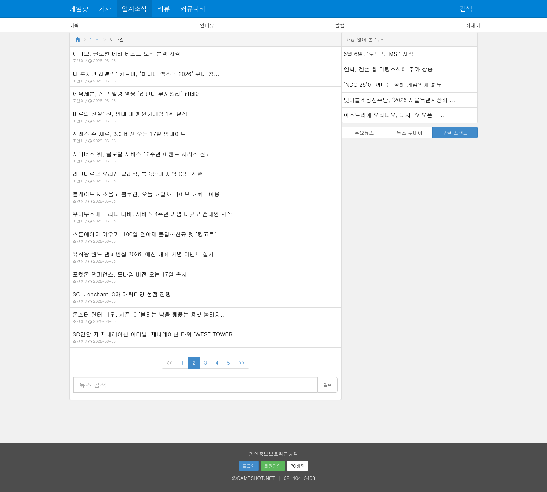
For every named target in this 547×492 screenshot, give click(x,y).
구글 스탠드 (455, 132)
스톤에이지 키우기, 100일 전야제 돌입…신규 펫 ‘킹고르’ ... (148, 234)
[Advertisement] (273, 419)
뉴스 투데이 (410, 132)
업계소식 (134, 8)
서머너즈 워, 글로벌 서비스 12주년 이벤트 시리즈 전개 (142, 154)
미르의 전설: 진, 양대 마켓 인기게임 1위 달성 (130, 114)
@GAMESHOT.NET (253, 478)
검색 (466, 8)
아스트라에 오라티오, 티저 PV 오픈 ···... (395, 115)
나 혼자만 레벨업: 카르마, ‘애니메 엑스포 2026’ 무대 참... (146, 74)
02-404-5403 (299, 478)
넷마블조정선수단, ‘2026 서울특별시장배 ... (399, 100)
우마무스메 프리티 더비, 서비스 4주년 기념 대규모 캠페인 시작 (152, 214)
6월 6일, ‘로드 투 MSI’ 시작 (378, 54)
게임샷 (78, 8)
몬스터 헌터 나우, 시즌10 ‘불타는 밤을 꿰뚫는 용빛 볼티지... (149, 314)
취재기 (472, 25)
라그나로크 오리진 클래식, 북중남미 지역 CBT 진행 (138, 174)
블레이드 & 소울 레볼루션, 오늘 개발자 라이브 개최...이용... (149, 194)
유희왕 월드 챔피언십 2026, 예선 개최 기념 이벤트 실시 (143, 254)
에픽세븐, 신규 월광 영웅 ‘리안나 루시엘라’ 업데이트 (140, 94)
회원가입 (272, 466)
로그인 (248, 466)
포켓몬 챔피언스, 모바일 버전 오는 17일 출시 (130, 274)
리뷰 (163, 8)
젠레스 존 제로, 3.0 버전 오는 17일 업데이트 (129, 134)
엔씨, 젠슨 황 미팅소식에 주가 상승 (388, 69)
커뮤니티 (192, 8)
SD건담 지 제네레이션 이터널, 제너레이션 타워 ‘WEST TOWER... (155, 334)
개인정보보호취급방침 (273, 453)
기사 (105, 8)
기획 (74, 25)
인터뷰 (207, 25)
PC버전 (298, 466)
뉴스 (94, 39)
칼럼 (340, 25)
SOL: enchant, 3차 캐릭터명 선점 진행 (122, 294)
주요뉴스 (364, 132)
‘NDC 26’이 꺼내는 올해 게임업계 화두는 (396, 85)
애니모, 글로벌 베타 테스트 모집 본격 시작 (126, 54)
